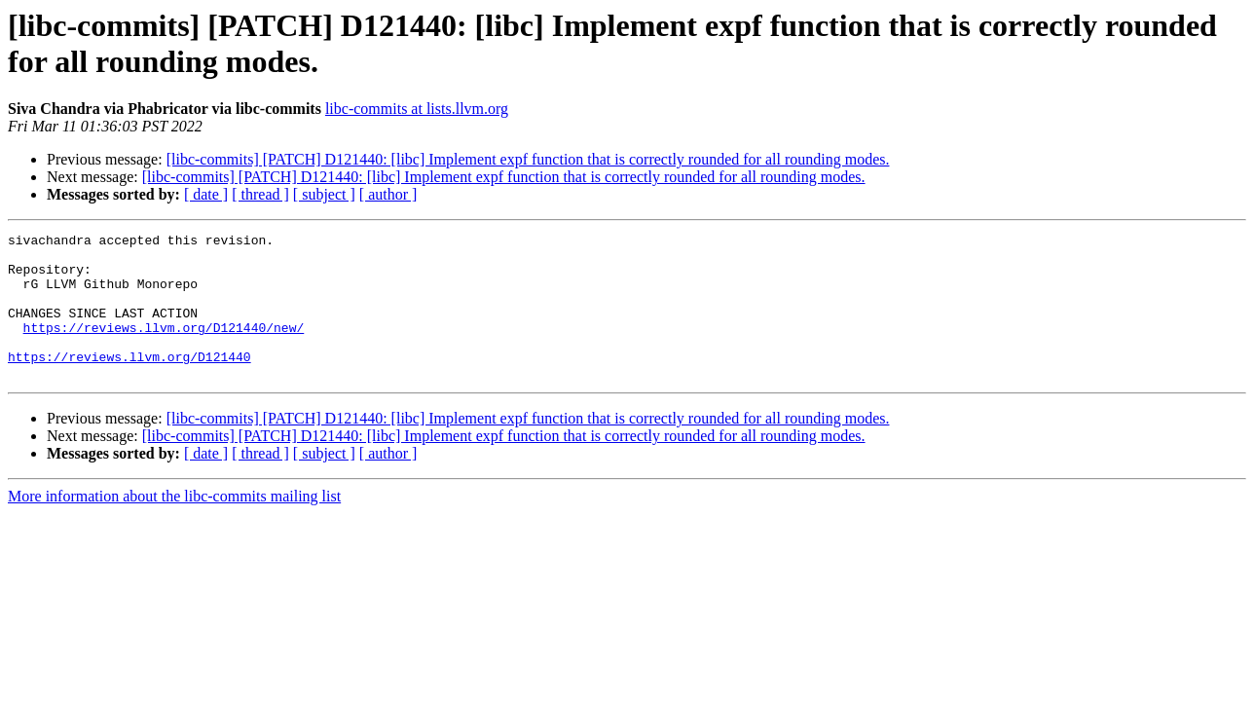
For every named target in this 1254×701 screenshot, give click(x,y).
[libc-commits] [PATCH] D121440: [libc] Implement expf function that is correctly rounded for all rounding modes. (528, 159)
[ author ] (388, 194)
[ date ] (206, 194)
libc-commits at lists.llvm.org (416, 108)
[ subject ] (324, 194)
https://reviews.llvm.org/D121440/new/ (164, 347)
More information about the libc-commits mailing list (174, 525)
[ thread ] (260, 194)
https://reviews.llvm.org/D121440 (129, 382)
